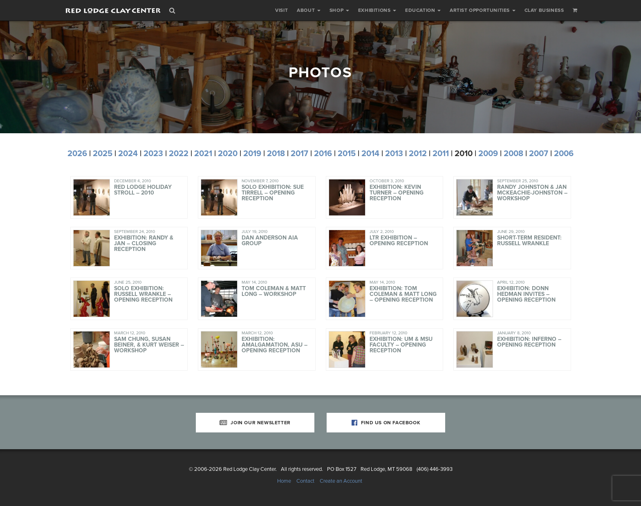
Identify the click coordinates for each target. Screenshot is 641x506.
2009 (488, 154)
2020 (228, 154)
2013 (394, 154)
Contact (305, 481)
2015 (347, 154)
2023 (153, 154)
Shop (339, 10)
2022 (178, 154)
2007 (538, 154)
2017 (299, 154)
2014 (370, 154)
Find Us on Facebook (386, 422)
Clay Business (544, 10)
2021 (203, 154)
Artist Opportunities (482, 10)
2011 (441, 154)
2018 (276, 154)
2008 (513, 154)
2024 (128, 154)
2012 (418, 154)
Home (284, 481)
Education (423, 10)
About (308, 10)
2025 (102, 154)
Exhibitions (377, 10)
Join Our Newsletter (255, 422)
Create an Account (341, 481)
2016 (323, 154)
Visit (281, 10)
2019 (252, 154)
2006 (564, 154)
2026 (77, 154)
